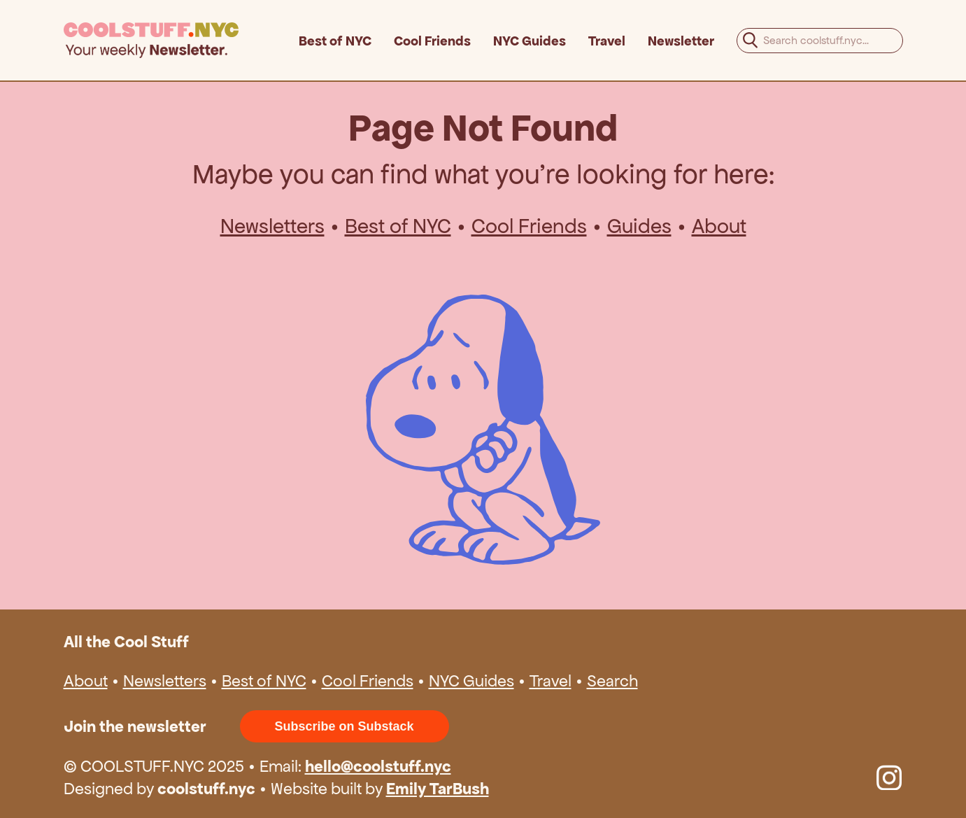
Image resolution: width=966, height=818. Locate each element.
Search (612, 681)
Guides (639, 226)
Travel (606, 41)
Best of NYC (335, 41)
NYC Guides (529, 41)
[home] (181, 40)
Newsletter (681, 41)
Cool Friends (432, 41)
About (719, 226)
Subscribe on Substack (344, 726)
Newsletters (272, 226)
